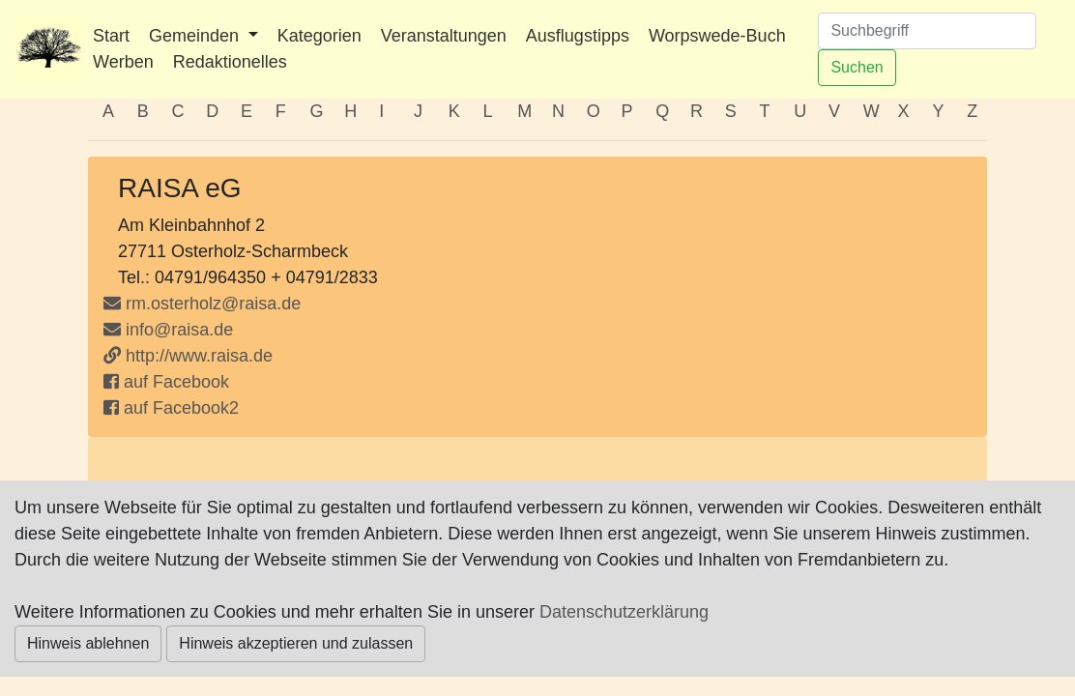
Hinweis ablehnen (88, 643)
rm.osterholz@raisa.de (213, 303)
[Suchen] (927, 31)
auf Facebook (166, 382)
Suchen (856, 67)
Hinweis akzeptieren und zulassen (296, 643)
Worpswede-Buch (717, 35)
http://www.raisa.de (188, 355)
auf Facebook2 (171, 408)
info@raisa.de (168, 329)
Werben (123, 62)
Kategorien (319, 35)
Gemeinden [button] (196, 35)
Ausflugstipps (577, 35)
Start (111, 35)
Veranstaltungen (444, 35)
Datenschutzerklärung (624, 612)
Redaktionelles (230, 62)
